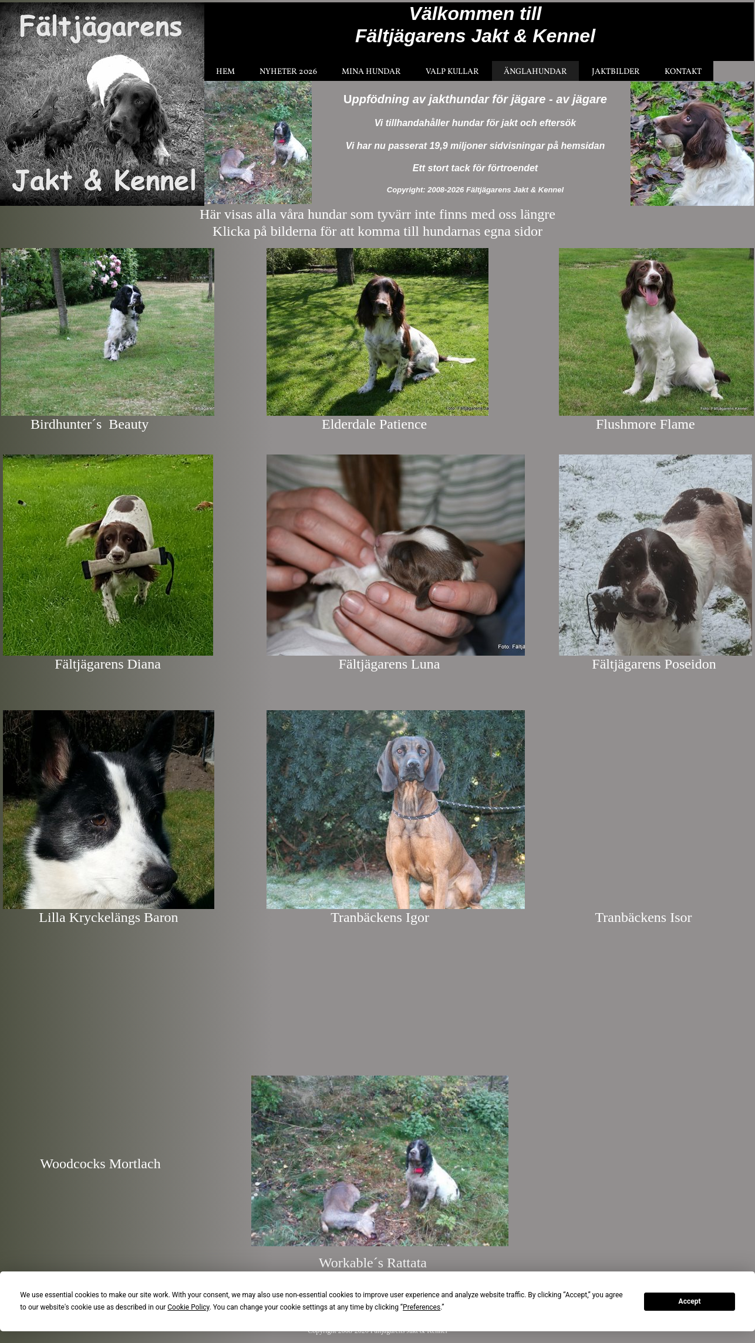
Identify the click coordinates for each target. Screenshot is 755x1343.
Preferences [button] (421, 1307)
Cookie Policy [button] (188, 1307)
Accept (690, 1301)
